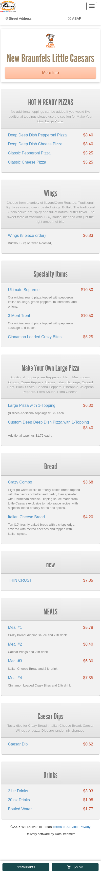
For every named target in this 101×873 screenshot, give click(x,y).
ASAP (76, 18)
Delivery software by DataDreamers (51, 834)
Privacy (85, 827)
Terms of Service (65, 827)
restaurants (26, 867)
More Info (50, 73)
